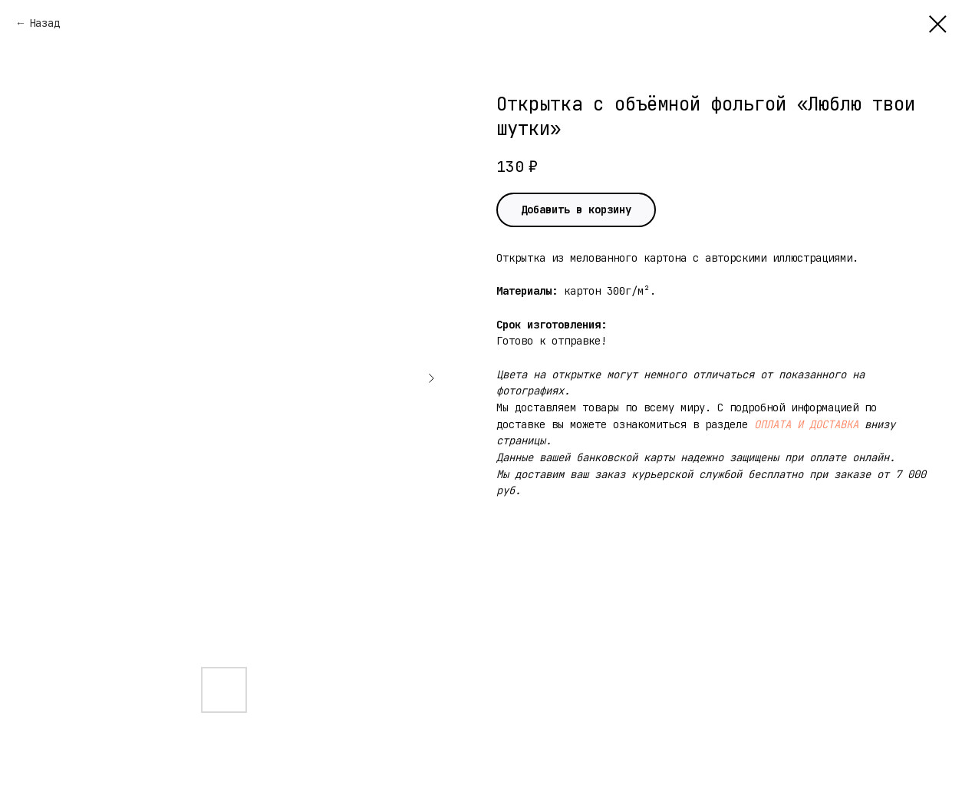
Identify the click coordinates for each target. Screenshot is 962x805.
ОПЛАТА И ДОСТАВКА (806, 424)
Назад (44, 23)
